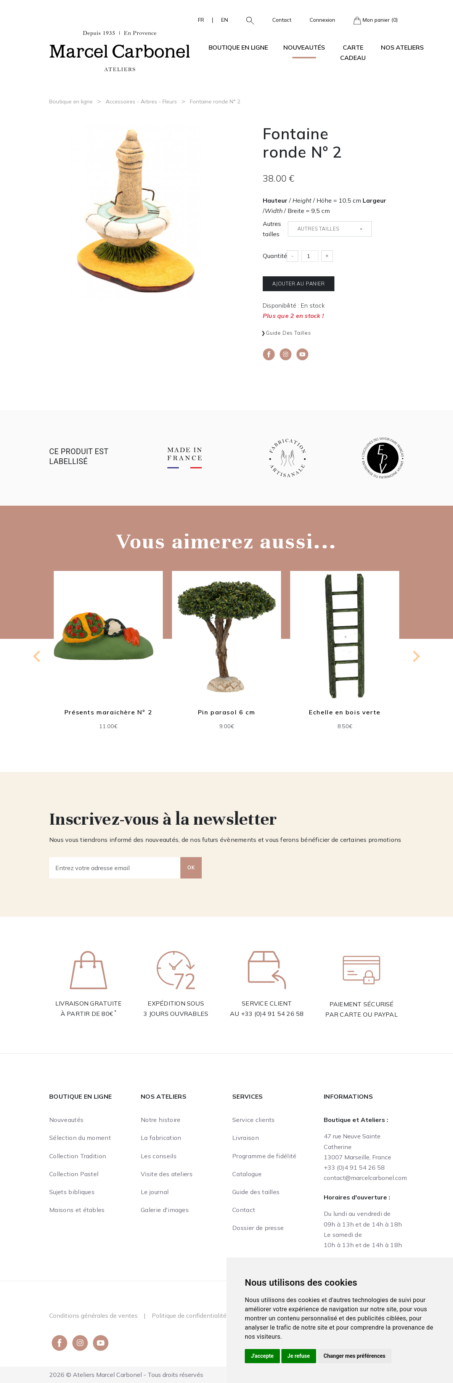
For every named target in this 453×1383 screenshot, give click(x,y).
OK (191, 867)
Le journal (155, 1192)
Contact (281, 19)
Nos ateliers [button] (402, 47)
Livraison (245, 1137)
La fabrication (161, 1137)
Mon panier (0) (375, 20)
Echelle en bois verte (345, 712)
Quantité (275, 256)
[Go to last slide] (37, 656)
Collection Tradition (77, 1156)
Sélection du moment (80, 1137)
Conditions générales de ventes (93, 1315)
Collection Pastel (73, 1174)
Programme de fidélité (264, 1156)
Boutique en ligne (71, 101)
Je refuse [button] (299, 1356)
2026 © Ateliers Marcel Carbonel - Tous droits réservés (126, 1374)
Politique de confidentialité (189, 1315)
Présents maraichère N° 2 (108, 712)
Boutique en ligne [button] (238, 47)
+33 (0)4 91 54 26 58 (272, 1013)
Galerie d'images (165, 1210)
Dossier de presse (258, 1227)
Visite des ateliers (167, 1174)
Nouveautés (304, 47)
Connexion (322, 19)
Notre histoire (160, 1119)
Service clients (253, 1119)
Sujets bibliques (72, 1192)
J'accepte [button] (262, 1356)
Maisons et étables (77, 1210)
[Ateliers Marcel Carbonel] (119, 50)
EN (224, 19)
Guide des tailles (288, 333)
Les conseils (159, 1156)
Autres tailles (272, 229)
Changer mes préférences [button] (355, 1356)
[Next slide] (416, 656)
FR (201, 19)
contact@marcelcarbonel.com (365, 1178)
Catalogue (247, 1174)
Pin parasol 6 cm (226, 712)
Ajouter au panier (298, 283)
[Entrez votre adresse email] (115, 867)
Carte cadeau (353, 52)
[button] (247, 19)
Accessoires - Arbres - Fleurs (141, 101)
